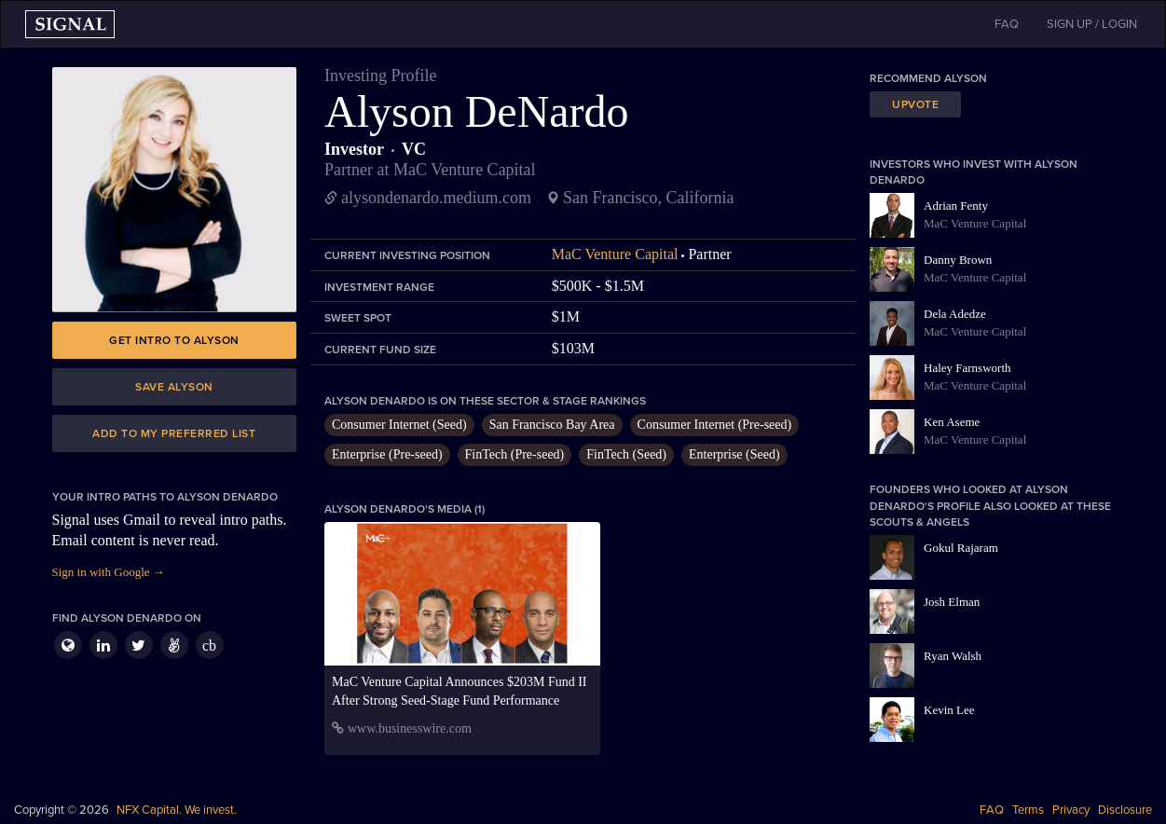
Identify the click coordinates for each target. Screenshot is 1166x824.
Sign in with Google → (108, 572)
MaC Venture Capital (615, 254)
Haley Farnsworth (967, 368)
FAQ (992, 810)
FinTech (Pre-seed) (515, 454)
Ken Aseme (952, 422)
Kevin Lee (949, 710)
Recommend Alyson (928, 78)
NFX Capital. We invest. (177, 810)
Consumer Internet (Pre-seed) (715, 425)
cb (209, 645)
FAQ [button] (1007, 24)
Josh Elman (952, 602)
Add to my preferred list (173, 433)
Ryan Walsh (952, 656)
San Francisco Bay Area (552, 425)
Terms (1028, 810)
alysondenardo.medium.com (436, 197)
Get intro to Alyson (174, 340)
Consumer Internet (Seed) (399, 425)
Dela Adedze (955, 314)
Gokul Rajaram (961, 548)
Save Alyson (174, 386)
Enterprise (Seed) (734, 454)
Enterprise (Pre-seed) (387, 454)
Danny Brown (958, 260)
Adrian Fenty (956, 206)
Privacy (1071, 810)
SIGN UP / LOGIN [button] (1092, 24)
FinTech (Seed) (626, 454)
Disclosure (1125, 810)
